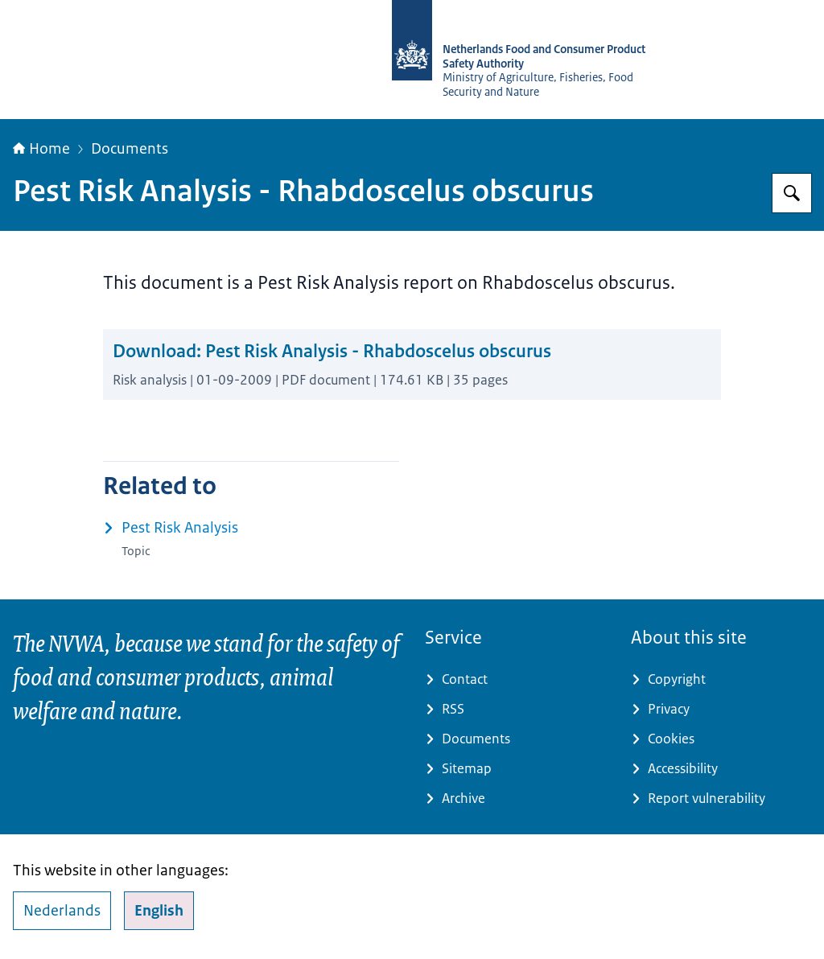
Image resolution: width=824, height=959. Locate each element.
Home (41, 148)
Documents (129, 148)
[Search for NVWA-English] (791, 193)
